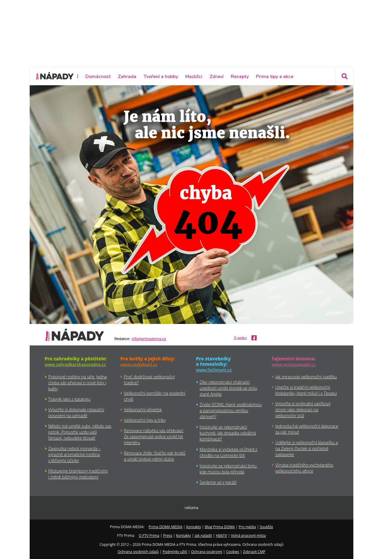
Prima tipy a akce (274, 76)
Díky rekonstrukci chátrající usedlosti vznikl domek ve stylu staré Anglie (228, 388)
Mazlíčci (193, 76)
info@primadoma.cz (149, 338)
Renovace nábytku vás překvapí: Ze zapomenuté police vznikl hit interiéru (154, 436)
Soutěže (266, 526)
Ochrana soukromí (206, 551)
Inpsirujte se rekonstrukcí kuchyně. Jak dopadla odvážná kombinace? (228, 433)
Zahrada (127, 76)
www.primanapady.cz (294, 364)
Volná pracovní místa (248, 535)
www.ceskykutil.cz (138, 364)
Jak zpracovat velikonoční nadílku (306, 377)
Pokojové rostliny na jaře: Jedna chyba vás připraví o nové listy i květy (77, 383)
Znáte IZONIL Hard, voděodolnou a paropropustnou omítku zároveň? (231, 410)
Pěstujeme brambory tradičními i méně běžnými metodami (78, 474)
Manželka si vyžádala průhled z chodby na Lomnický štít (228, 452)
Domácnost (98, 76)
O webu (240, 337)
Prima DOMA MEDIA (166, 526)
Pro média (247, 526)
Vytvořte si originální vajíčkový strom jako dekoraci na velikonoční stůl (303, 409)
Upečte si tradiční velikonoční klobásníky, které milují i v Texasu (306, 390)
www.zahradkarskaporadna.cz (75, 364)
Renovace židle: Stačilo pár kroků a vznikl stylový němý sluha (155, 456)
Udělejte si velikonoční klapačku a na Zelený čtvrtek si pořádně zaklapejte (306, 448)
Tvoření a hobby (161, 76)
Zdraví (216, 76)
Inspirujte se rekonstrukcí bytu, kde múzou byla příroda (228, 469)
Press (167, 535)
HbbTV (221, 535)
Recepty (240, 76)
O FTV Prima (149, 535)
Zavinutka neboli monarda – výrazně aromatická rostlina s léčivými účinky (74, 454)
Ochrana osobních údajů (138, 551)
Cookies (232, 551)
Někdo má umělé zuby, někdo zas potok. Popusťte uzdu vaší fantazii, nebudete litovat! (79, 432)
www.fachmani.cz (214, 370)
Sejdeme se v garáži (218, 482)
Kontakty (193, 526)
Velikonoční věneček (143, 409)
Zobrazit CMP (254, 551)
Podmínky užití (174, 551)
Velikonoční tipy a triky (145, 420)
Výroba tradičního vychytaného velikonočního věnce (304, 468)
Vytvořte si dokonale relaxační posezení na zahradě (76, 412)
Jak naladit (203, 535)
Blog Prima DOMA (220, 526)
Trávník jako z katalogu (69, 399)
